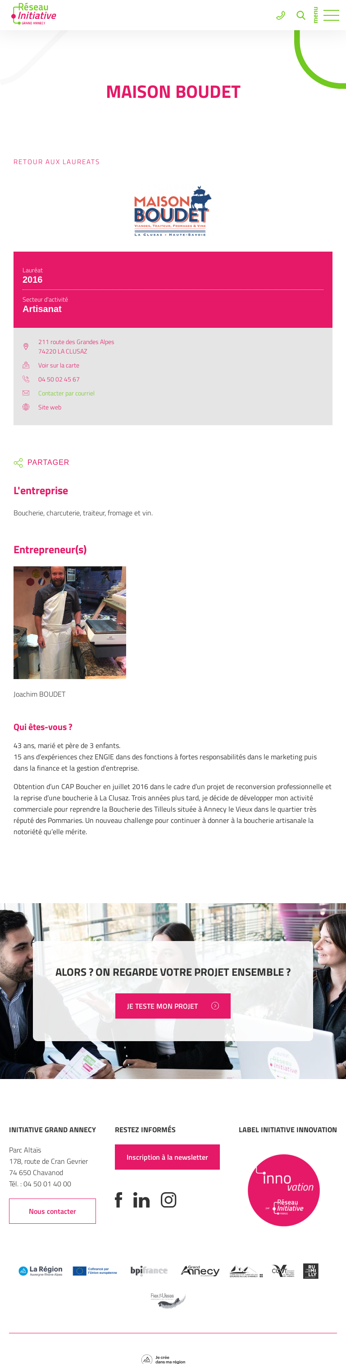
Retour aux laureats (57, 161)
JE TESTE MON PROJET (173, 1006)
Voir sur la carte (58, 365)
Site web (49, 407)
